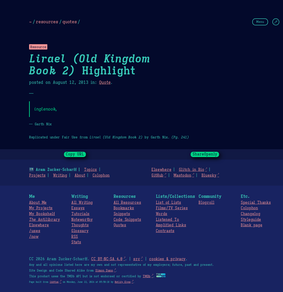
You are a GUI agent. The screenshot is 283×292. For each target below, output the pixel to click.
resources (47, 21)
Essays (78, 208)
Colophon (101, 175)
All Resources (127, 202)
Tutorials (80, 214)
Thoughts (80, 225)
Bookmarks (124, 208)
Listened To (167, 219)
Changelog (250, 214)
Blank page (251, 225)
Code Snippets (127, 219)
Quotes (120, 225)
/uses (34, 231)
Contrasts (165, 231)
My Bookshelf (42, 214)
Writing (60, 175)
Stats (76, 242)
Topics (90, 169)
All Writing (82, 202)
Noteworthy (82, 219)
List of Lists (168, 202)
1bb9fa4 (54, 281)
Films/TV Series (172, 208)
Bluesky (209, 175)
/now (34, 236)
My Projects (41, 208)
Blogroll (206, 202)
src (136, 259)
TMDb (147, 276)
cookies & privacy (167, 259)
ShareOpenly (205, 154)
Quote (105, 82)
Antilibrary (44, 219)
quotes (69, 21)
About (80, 175)
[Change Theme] (275, 21)
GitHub (157, 175)
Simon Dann (104, 270)
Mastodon (182, 175)
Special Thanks (256, 202)
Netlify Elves (123, 281)
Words (161, 214)
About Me (38, 202)
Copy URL (75, 154)
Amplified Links (171, 225)
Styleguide (251, 219)
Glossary (79, 231)
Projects (37, 175)
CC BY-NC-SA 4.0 (106, 259)
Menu (260, 22)
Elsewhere (161, 169)
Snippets (122, 214)
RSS (74, 236)
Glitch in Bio (191, 169)
